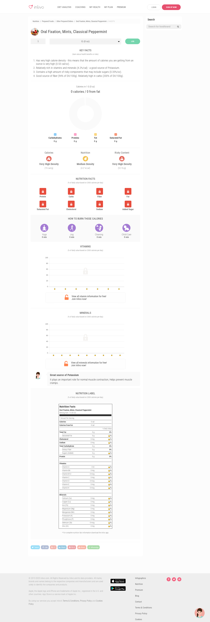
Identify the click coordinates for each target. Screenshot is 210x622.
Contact (138, 601)
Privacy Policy (86, 601)
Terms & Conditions (71, 601)
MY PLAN (108, 7)
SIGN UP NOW (171, 7)
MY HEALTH (94, 7)
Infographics (140, 578)
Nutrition (139, 584)
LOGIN (153, 7)
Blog (137, 596)
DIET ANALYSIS (64, 7)
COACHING (80, 7)
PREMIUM (121, 7)
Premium (139, 590)
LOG (132, 41)
